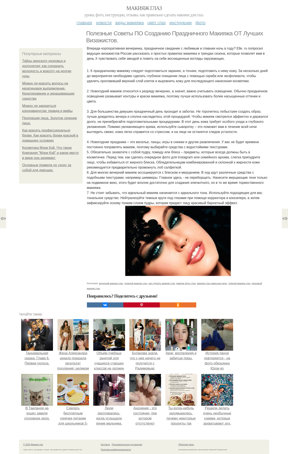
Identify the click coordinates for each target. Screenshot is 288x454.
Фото (201, 22)
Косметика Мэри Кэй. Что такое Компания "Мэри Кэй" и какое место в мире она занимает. (50, 153)
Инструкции (181, 22)
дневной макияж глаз (135, 283)
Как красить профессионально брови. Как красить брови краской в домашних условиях (50, 135)
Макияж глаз (144, 8)
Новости (104, 22)
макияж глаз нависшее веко (212, 283)
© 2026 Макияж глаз (33, 444)
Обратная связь (186, 444)
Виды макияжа (129, 22)
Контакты (105, 444)
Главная (84, 22)
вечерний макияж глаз (111, 283)
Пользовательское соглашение (127, 444)
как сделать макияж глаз (162, 283)
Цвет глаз (156, 22)
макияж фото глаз (186, 283)
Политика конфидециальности (116, 449)
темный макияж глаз (239, 283)
